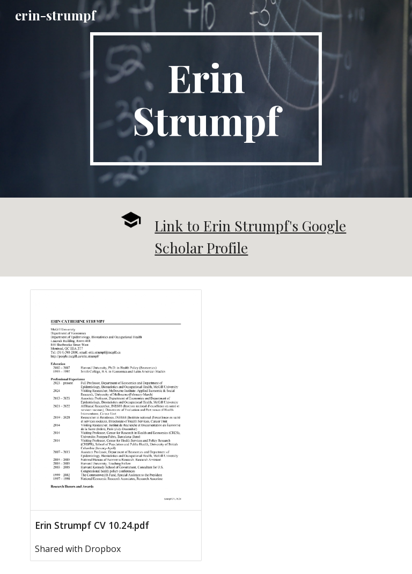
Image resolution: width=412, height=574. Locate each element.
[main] (205, 98)
